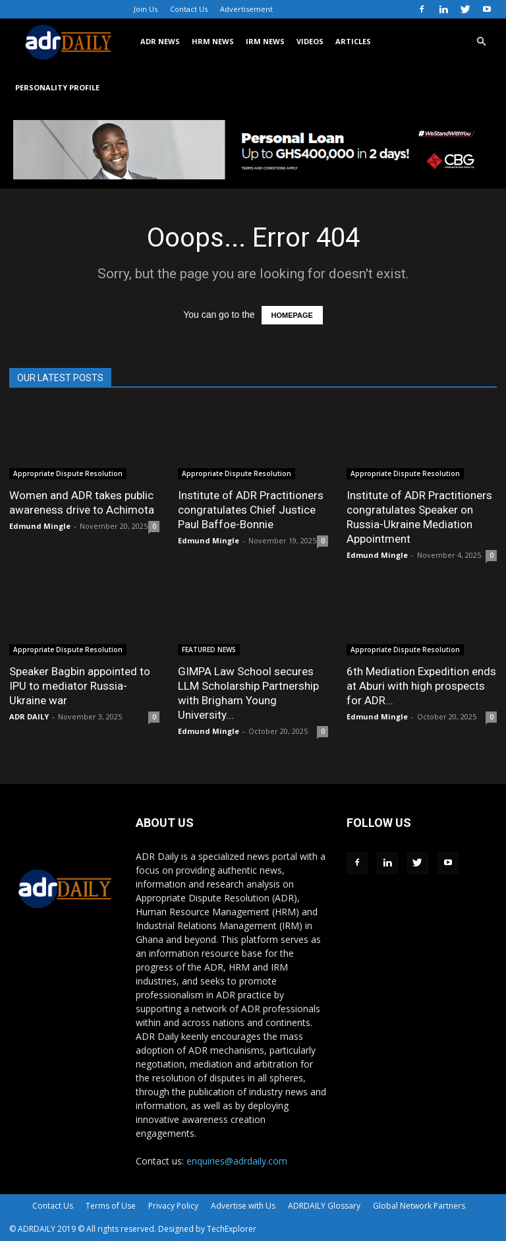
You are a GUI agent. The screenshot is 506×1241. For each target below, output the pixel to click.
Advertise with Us (243, 1205)
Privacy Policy (173, 1205)
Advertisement (246, 9)
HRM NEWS (213, 41)
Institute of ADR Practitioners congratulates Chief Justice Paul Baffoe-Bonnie (250, 510)
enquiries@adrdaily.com (236, 1161)
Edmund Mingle (39, 526)
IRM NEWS (265, 41)
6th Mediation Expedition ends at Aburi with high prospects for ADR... (421, 686)
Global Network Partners (419, 1205)
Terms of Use (111, 1205)
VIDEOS (309, 41)
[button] (481, 42)
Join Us (145, 9)
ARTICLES (353, 41)
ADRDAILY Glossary (324, 1205)
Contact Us (189, 9)
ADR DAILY (29, 716)
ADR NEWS (160, 41)
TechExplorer (231, 1228)
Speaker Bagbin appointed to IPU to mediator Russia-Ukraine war (79, 686)
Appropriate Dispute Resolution (68, 473)
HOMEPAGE (292, 315)
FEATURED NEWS (209, 649)
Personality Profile (57, 87)
